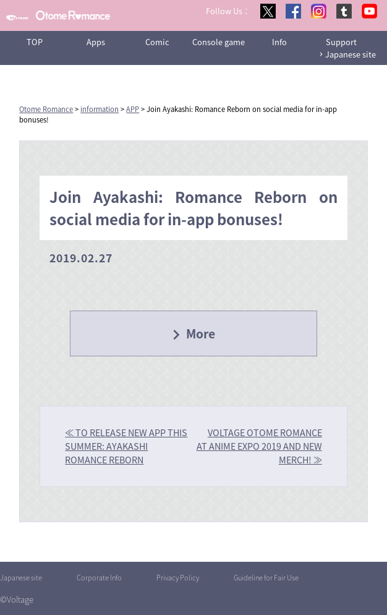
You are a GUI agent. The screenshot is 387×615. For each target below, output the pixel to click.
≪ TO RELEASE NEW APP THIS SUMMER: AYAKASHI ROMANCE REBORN (126, 446)
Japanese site (350, 54)
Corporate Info (99, 577)
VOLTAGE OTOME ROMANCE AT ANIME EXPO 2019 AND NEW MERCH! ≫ (259, 446)
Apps (96, 42)
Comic (157, 42)
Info (279, 42)
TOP (35, 42)
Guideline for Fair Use (266, 577)
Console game (218, 42)
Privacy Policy (177, 577)
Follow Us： (228, 11)
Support (341, 42)
